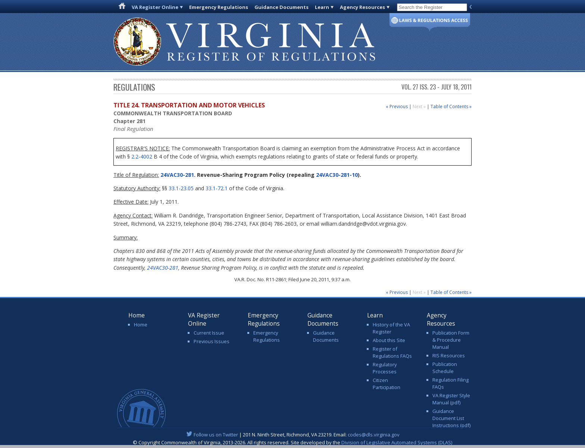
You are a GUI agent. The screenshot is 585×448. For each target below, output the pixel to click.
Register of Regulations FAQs (392, 352)
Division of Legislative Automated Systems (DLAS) (396, 442)
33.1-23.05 (181, 188)
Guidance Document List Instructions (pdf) (451, 418)
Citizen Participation (386, 384)
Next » (420, 106)
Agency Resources (362, 7)
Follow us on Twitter (216, 434)
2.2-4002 (141, 156)
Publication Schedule (444, 368)
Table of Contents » (451, 106)
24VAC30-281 (176, 174)
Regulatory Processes (385, 368)
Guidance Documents (281, 7)
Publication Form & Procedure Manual (450, 339)
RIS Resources (448, 355)
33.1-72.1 (217, 188)
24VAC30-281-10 (337, 174)
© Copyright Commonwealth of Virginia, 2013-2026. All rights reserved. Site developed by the (292, 442)
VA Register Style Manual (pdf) (451, 399)
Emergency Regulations (218, 7)
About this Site (389, 340)
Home (140, 324)
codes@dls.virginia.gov (374, 434)
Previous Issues (211, 341)
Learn (322, 7)
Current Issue (209, 332)
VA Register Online (155, 7)
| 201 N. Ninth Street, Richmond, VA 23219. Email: (293, 434)
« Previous (397, 106)
